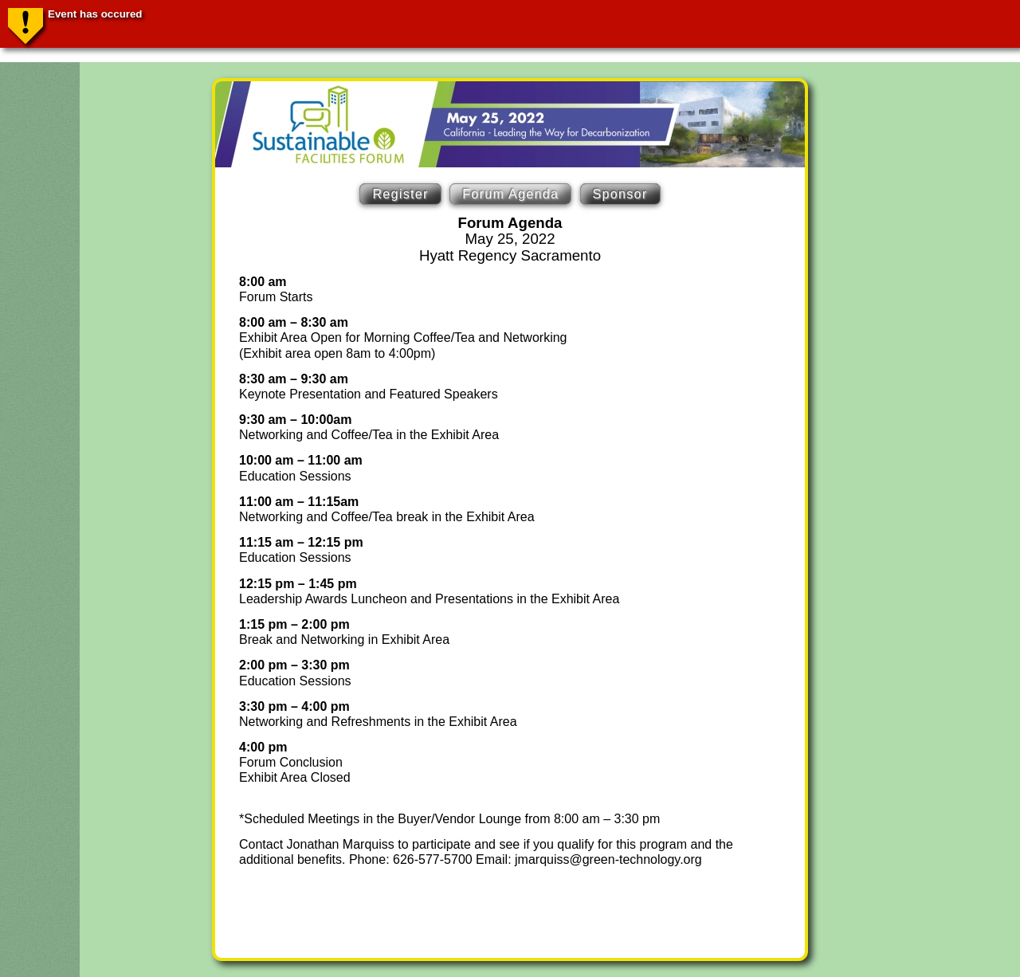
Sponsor (620, 194)
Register (400, 194)
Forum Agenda (510, 194)
